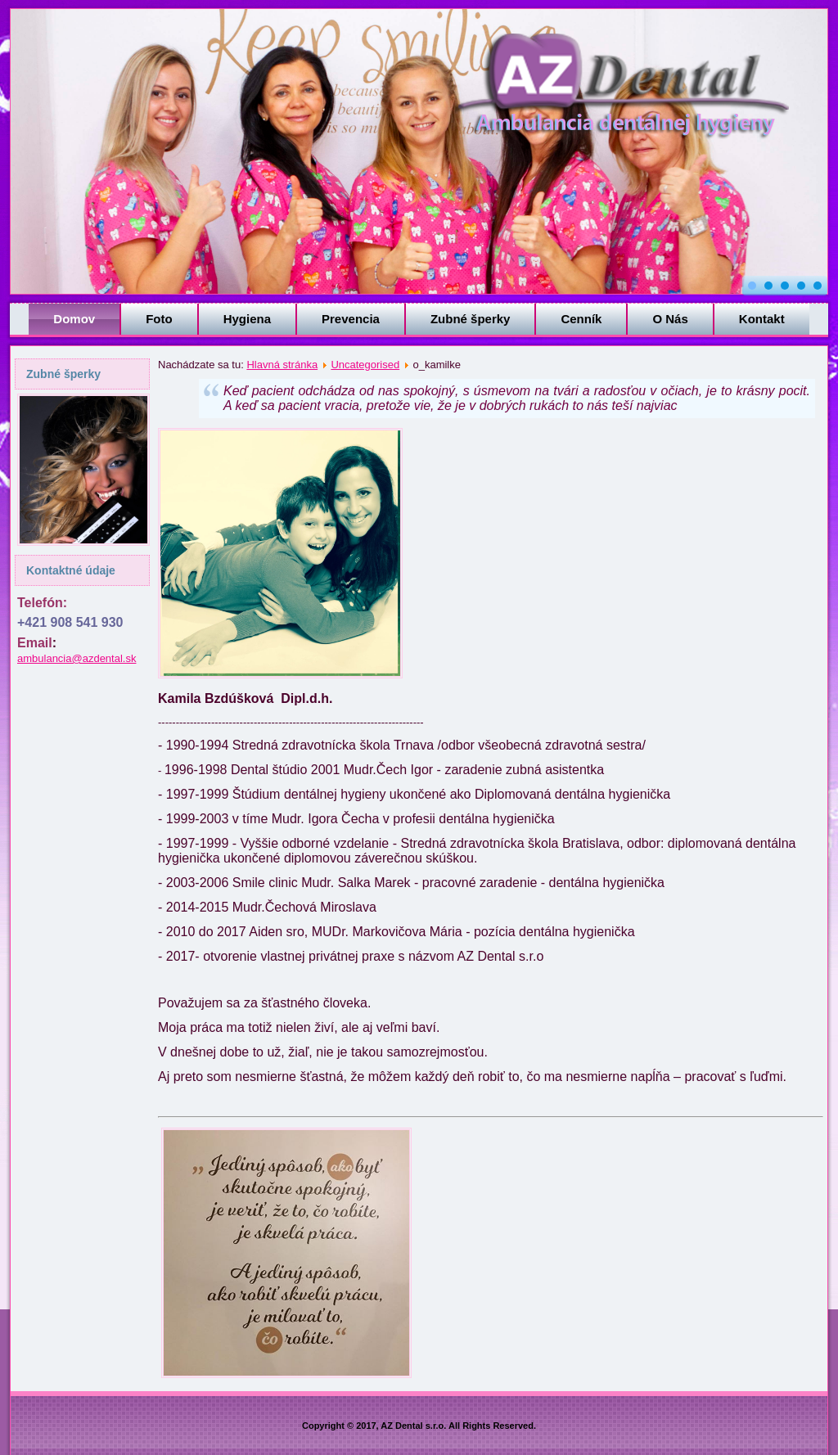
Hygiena (247, 319)
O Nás (669, 319)
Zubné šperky (470, 319)
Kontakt (762, 319)
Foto (159, 319)
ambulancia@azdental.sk (76, 658)
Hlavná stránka (282, 364)
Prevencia (351, 319)
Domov (74, 319)
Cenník (581, 319)
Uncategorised (365, 364)
